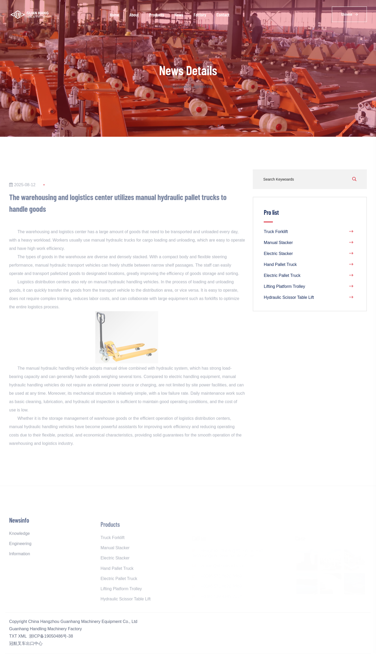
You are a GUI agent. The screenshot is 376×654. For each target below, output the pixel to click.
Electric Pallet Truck (308, 275)
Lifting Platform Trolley (308, 286)
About (134, 14)
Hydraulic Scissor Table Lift (308, 297)
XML (22, 636)
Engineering (201, 86)
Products (156, 14)
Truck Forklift (308, 231)
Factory (200, 14)
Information (19, 565)
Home (114, 14)
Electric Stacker (308, 253)
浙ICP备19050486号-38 (51, 636)
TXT (13, 636)
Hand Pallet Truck (308, 264)
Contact (222, 14)
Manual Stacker (308, 242)
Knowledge (19, 545)
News (178, 14)
